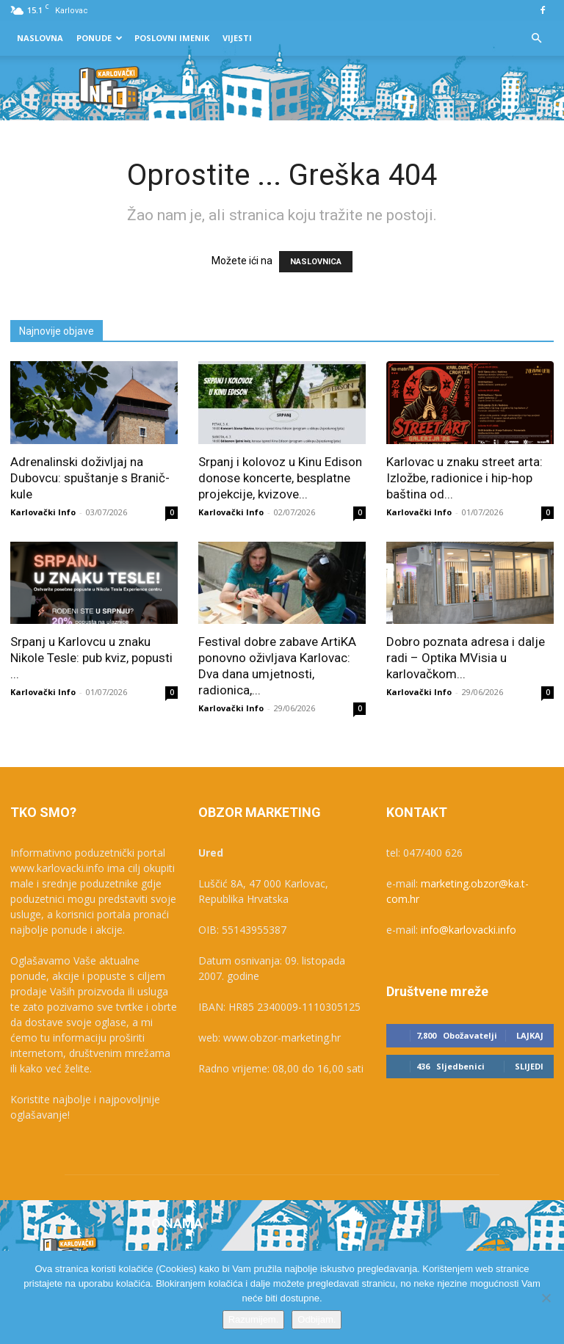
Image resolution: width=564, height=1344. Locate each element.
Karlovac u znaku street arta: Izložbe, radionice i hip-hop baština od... (464, 477)
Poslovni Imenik (171, 37)
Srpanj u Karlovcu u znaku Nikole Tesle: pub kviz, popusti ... (91, 657)
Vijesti (237, 37)
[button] (536, 39)
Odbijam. (316, 1319)
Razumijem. (253, 1319)
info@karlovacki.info (468, 930)
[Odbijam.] (545, 1297)
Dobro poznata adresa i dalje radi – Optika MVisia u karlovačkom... (465, 657)
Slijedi (529, 1066)
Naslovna (40, 37)
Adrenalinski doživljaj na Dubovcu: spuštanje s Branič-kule (90, 477)
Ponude (99, 37)
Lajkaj (529, 1035)
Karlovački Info (43, 511)
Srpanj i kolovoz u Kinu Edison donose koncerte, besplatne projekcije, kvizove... (280, 477)
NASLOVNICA (315, 261)
